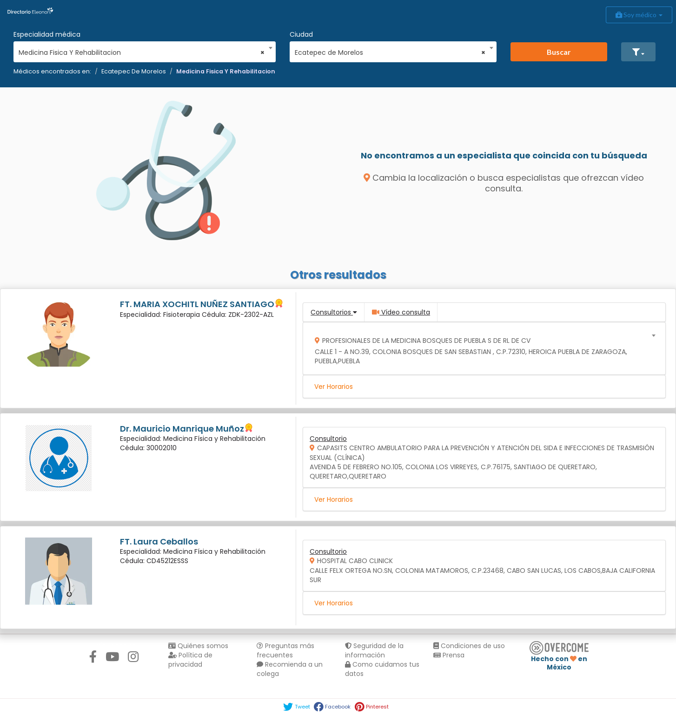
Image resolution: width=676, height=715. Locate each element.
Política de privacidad (190, 659)
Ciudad (301, 34)
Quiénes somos (198, 645)
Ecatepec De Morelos (133, 71)
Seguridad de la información (374, 650)
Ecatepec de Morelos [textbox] (390, 52)
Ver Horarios (333, 386)
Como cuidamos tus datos (382, 669)
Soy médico (639, 15)
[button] (638, 51)
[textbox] (481, 349)
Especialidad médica (46, 34)
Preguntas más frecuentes (285, 650)
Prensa (448, 655)
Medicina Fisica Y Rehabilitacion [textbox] (142, 52)
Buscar (559, 51)
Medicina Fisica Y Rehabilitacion (225, 71)
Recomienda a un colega (290, 669)
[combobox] (142, 50)
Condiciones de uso (469, 645)
